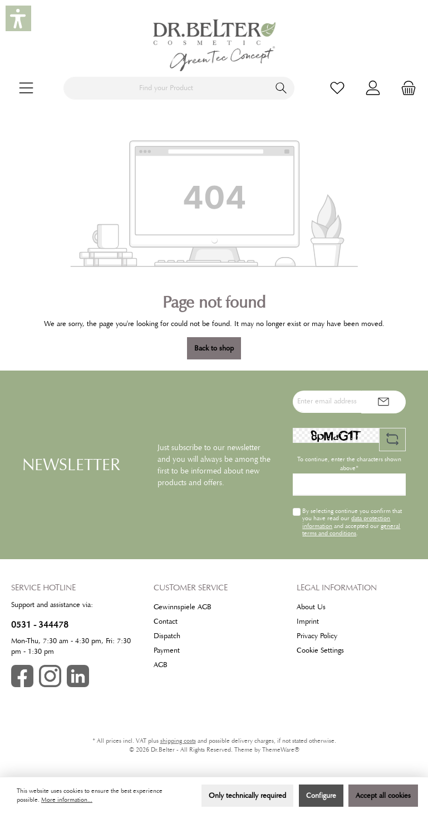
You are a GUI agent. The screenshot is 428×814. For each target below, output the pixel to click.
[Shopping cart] (405, 88)
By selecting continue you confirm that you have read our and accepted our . (352, 522)
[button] (18, 18)
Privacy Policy (317, 636)
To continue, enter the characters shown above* (349, 464)
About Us (311, 607)
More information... (66, 799)
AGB (161, 664)
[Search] (281, 88)
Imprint (308, 621)
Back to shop (214, 348)
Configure (321, 795)
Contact (166, 621)
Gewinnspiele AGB (182, 607)
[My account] (373, 88)
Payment (167, 650)
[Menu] (26, 88)
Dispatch (167, 636)
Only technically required (247, 795)
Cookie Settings (320, 650)
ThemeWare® (280, 749)
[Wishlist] (337, 88)
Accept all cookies (383, 795)
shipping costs (178, 740)
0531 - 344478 (39, 624)
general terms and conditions (351, 529)
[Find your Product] (166, 88)
